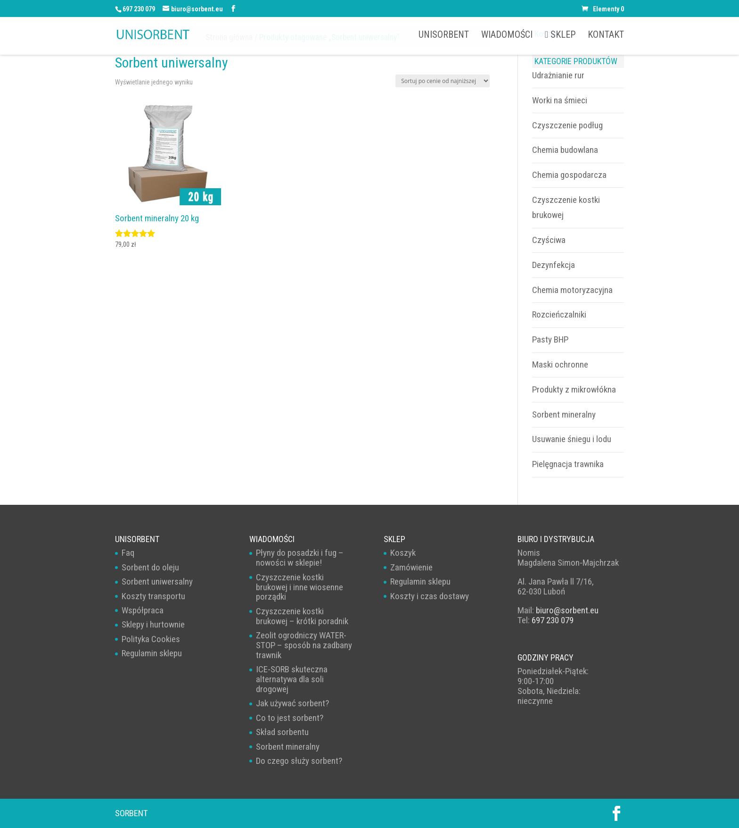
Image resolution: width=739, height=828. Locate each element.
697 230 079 (139, 9)
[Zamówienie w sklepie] (442, 81)
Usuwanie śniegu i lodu (571, 439)
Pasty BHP (550, 339)
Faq (128, 552)
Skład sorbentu (282, 732)
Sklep (560, 35)
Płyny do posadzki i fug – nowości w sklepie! (300, 557)
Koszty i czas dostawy (429, 596)
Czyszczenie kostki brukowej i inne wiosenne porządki (299, 587)
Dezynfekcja (553, 264)
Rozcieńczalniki (559, 314)
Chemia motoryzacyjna (572, 289)
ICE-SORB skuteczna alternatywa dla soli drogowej (292, 679)
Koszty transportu (153, 596)
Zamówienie (411, 567)
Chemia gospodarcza (569, 174)
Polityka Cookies (151, 639)
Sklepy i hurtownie (153, 624)
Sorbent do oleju (150, 567)
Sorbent (131, 813)
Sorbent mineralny (564, 414)
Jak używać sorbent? (292, 703)
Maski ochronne (560, 364)
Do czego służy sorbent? (299, 760)
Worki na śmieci (559, 100)
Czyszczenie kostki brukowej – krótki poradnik (302, 616)
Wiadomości (507, 35)
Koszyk (403, 552)
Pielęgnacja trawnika (568, 464)
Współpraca (143, 610)
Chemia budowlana (565, 149)
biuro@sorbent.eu (567, 610)
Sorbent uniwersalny (157, 581)
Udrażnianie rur (558, 75)
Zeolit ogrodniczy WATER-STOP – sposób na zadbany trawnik (304, 645)
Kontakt (606, 35)
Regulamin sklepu (152, 653)
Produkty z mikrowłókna (574, 389)
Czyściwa (549, 239)
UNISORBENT (444, 35)
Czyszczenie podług (567, 125)
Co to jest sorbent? (289, 717)
